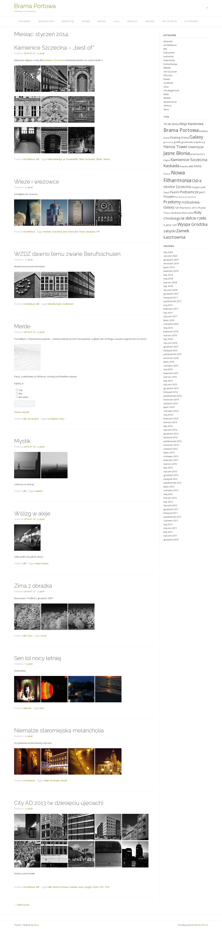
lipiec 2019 (168, 267)
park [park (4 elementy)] (203, 187)
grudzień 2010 (170, 539)
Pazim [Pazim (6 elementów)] (174, 192)
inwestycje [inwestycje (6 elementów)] (196, 147)
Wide (166, 94)
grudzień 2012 (170, 475)
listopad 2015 (170, 350)
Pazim (82, 231)
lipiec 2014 (168, 407)
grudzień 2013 (170, 433)
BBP (50, 887)
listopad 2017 (170, 297)
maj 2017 (168, 305)
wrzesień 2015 (171, 358)
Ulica (116, 21)
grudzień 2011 (170, 509)
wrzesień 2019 (171, 263)
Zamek (63, 780)
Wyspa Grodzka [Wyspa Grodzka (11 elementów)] (193, 224)
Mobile (167, 67)
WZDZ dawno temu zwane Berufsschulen (67, 254)
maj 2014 (168, 414)
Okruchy (132, 21)
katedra (47, 231)
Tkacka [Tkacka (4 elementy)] (202, 207)
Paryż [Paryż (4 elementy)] (166, 192)
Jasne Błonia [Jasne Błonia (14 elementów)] (176, 153)
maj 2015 (168, 369)
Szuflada (168, 82)
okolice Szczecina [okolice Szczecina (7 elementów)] (177, 186)
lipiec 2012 (168, 486)
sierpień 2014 (170, 403)
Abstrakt (27, 708)
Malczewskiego (55, 159)
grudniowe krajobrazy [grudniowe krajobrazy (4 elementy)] (193, 142)
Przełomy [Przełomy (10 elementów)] (172, 202)
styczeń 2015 (170, 384)
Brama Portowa (35, 5)
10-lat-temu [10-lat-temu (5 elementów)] (171, 124)
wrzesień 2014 (171, 399)
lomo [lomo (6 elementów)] (198, 166)
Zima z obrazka (33, 585)
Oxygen (88, 887)
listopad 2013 (170, 437)
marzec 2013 (170, 463)
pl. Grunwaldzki (70, 159)
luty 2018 (168, 286)
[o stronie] (191, 21)
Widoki (102, 21)
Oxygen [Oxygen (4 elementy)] (195, 187)
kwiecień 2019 (170, 271)
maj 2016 (168, 327)
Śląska (99, 159)
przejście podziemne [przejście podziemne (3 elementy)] (186, 197)
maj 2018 (168, 278)
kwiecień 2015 (170, 373)
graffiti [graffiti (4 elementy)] (177, 142)
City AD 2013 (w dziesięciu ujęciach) (58, 803)
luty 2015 (168, 380)
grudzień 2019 (170, 259)
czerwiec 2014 (170, 411)
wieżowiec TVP (93, 231)
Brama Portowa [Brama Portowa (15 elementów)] (181, 130)
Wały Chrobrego (51, 780)
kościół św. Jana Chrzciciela (65, 231)
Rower (86, 21)
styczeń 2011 (170, 535)
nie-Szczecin (169, 21)
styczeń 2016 (170, 342)
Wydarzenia (170, 101)
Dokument (24, 21)
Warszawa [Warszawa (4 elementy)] (187, 212)
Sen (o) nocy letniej (37, 658)
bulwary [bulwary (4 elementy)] (203, 131)
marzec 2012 (170, 497)
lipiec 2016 (168, 320)
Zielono (150, 21)
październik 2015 (172, 354)
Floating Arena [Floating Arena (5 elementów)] (179, 137)
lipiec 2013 (168, 452)
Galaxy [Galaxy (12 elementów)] (196, 137)
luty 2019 (168, 274)
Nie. (21, 393)
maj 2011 (168, 524)
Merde (22, 326)
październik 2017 (172, 301)
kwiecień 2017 (170, 308)
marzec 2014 (170, 422)
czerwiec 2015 (170, 365)
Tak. (21, 390)
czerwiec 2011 (170, 520)
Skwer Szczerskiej (87, 159)
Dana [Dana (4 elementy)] (166, 137)
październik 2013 (172, 441)
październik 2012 (172, 482)
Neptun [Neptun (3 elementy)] (167, 174)
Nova (81, 887)
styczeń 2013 (170, 471)
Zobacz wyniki (21, 412)
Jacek (41, 53)
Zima (30, 635)
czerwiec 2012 (170, 490)
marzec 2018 (170, 282)
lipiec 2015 (168, 361)
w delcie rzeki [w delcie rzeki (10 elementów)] (193, 218)
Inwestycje (68, 21)
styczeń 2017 (170, 316)
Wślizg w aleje (32, 513)
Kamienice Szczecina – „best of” (54, 47)
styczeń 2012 (170, 505)
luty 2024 (168, 252)
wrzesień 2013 (171, 444)
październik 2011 (172, 516)
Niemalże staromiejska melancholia (59, 730)
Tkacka (106, 159)
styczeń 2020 (170, 255)
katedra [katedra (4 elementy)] (184, 166)
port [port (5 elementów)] (202, 192)
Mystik (22, 441)
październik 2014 (172, 395)
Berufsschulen (55, 303)
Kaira (36, 925)
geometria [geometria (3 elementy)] (168, 142)
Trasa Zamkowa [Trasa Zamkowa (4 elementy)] (172, 212)
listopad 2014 (170, 392)
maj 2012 (168, 494)
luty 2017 (168, 312)
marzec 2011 (170, 528)
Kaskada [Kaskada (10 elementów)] (171, 165)
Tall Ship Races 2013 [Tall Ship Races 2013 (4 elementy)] (186, 207)
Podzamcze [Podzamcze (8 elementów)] (189, 191)
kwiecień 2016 (170, 331)
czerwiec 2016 (170, 323)
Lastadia (73, 887)
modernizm (68, 303)
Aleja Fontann (41, 563)
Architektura (46, 21)
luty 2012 (168, 501)
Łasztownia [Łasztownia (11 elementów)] (174, 237)
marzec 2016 (170, 335)
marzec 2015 (170, 376)
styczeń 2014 (170, 429)
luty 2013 (168, 467)
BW (37, 159)
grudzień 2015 (170, 346)
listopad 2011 (170, 513)
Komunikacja (170, 64)
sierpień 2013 (170, 448)
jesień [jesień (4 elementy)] (193, 154)
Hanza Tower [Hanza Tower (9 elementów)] (175, 146)
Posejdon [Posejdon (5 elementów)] (169, 197)
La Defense (53, 418)
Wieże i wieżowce (36, 181)
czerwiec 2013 (170, 456)
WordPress (203, 925)
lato (42, 708)
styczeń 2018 (170, 290)
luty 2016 (168, 339)
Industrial (168, 56)
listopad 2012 (170, 479)
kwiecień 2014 (170, 418)
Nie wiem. (24, 397)
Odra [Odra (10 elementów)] (197, 180)
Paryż (61, 418)
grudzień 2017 (170, 293)
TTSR (107, 887)
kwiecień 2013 (170, 460)
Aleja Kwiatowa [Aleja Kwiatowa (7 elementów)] (191, 124)
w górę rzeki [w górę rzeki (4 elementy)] (170, 224)
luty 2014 (168, 426)
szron (44, 635)
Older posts (21, 904)
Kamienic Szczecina (54, 60)
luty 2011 (168, 532)
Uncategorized (171, 90)
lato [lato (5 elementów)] (191, 166)
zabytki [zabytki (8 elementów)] (169, 230)
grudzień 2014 (170, 388)
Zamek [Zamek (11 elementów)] (182, 231)
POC (102, 887)
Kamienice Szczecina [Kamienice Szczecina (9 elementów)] (189, 159)
